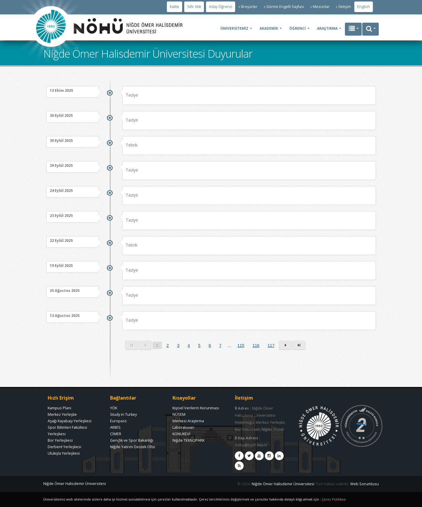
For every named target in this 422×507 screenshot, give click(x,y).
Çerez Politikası (334, 499)
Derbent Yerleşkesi (64, 446)
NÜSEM (178, 414)
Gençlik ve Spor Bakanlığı (131, 440)
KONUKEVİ (181, 433)
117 (271, 345)
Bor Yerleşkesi (60, 440)
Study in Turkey (123, 414)
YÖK (113, 407)
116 (255, 345)
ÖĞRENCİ (297, 28)
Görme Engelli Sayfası (284, 6)
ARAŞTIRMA (327, 28)
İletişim (343, 6)
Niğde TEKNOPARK (188, 440)
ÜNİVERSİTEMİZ (234, 28)
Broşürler (248, 6)
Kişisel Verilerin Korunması (195, 407)
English (363, 6)
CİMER (115, 433)
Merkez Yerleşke (62, 414)
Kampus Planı (59, 407)
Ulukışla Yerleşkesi (64, 453)
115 (240, 345)
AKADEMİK (269, 28)
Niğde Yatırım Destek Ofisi (132, 446)
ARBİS (115, 427)
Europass (118, 420)
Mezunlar (320, 6)
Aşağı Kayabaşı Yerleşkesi (70, 420)
